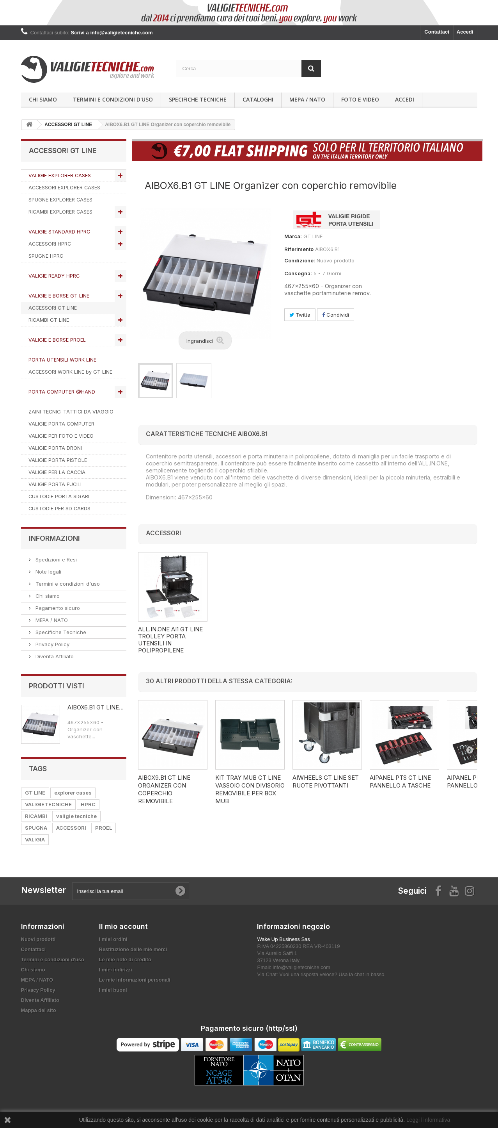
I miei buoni (113, 990)
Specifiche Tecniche (198, 99)
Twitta (299, 315)
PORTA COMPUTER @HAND (61, 392)
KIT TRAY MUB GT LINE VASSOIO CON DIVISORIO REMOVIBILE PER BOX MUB (250, 789)
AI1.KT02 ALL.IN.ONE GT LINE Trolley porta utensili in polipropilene (248, 640)
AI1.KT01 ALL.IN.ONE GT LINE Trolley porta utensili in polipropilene (170, 640)
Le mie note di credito (125, 959)
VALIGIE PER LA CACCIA (56, 472)
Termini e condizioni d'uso (113, 99)
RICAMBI (36, 816)
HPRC (88, 804)
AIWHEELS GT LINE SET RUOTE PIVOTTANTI (325, 781)
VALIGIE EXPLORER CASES (59, 175)
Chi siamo (43, 99)
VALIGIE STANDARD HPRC (59, 232)
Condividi (335, 315)
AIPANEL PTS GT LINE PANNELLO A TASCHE (400, 781)
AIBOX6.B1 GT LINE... (95, 707)
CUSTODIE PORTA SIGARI (58, 496)
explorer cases (73, 792)
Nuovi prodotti (38, 939)
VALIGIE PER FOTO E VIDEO (61, 436)
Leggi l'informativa (428, 1120)
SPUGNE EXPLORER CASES (60, 200)
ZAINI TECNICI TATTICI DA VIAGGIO (70, 412)
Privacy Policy (51, 644)
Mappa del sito (38, 1010)
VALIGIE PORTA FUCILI (55, 484)
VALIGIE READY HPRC (54, 276)
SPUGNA (36, 828)
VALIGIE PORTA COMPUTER (61, 424)
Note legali (47, 571)
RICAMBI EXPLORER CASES (60, 212)
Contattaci (436, 32)
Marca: (293, 236)
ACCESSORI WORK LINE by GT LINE (70, 372)
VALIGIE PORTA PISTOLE (57, 460)
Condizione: (299, 260)
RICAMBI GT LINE (48, 320)
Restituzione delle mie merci (133, 949)
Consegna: (298, 273)
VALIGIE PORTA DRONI (55, 448)
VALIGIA (35, 839)
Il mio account (123, 926)
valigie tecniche (76, 816)
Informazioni (54, 538)
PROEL (103, 828)
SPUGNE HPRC (45, 256)
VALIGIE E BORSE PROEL (57, 340)
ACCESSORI (71, 828)
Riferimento (299, 249)
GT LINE (35, 792)
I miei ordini (113, 939)
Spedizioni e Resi (55, 559)
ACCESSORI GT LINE (52, 308)
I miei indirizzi (115, 970)
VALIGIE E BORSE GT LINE (58, 296)
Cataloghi (258, 99)
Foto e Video (360, 99)
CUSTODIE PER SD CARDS (59, 508)
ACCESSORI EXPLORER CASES (64, 188)
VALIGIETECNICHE (48, 804)
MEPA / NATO (307, 99)
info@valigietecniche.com (301, 967)
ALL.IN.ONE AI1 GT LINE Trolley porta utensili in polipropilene (324, 640)
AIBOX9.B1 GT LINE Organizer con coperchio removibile (164, 789)
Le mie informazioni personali (134, 980)
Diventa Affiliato (54, 656)
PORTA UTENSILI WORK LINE (62, 360)
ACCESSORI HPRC (49, 244)
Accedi (465, 32)
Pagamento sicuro (57, 608)
